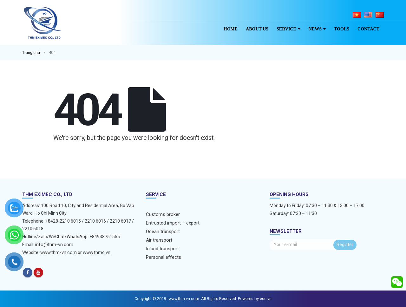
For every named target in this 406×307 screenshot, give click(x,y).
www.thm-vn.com (58, 252)
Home (231, 29)
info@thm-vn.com (54, 244)
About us (257, 29)
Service (286, 29)
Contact (368, 29)
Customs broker (163, 214)
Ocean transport (163, 231)
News (315, 29)
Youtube (38, 272)
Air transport (159, 240)
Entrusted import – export (173, 223)
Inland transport (162, 248)
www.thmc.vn (96, 252)
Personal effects (163, 257)
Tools (341, 29)
